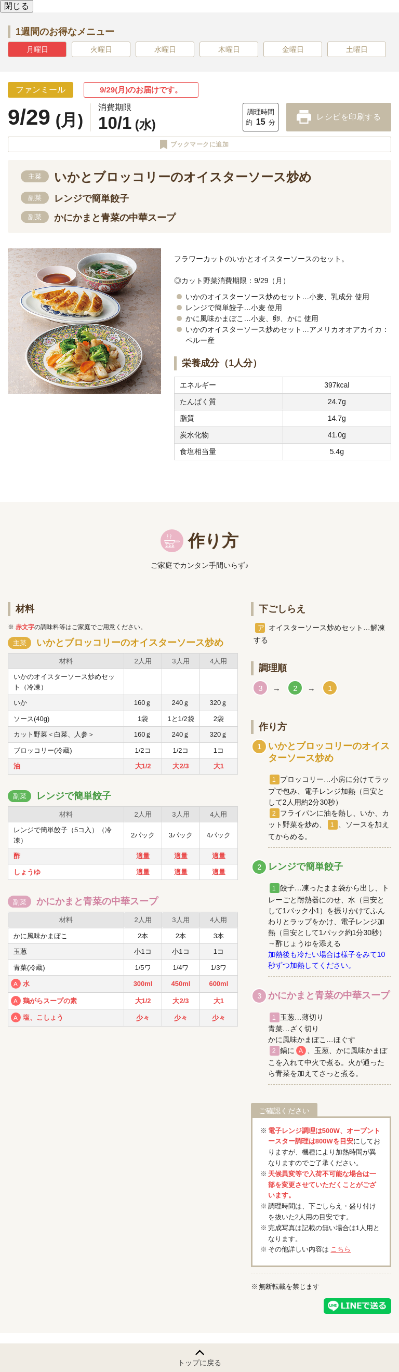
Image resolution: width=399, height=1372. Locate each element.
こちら (340, 1249)
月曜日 (37, 49)
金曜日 (293, 49)
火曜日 (101, 49)
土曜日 (357, 49)
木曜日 (229, 49)
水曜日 (165, 49)
